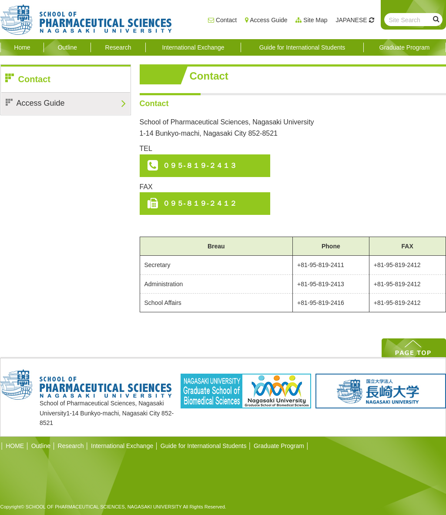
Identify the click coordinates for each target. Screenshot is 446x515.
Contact (226, 20)
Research (71, 445)
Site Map (315, 20)
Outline (40, 445)
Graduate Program (279, 445)
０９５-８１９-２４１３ (200, 165)
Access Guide (268, 20)
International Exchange (122, 445)
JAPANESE (351, 20)
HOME (12, 445)
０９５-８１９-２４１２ (200, 203)
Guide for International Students (204, 445)
